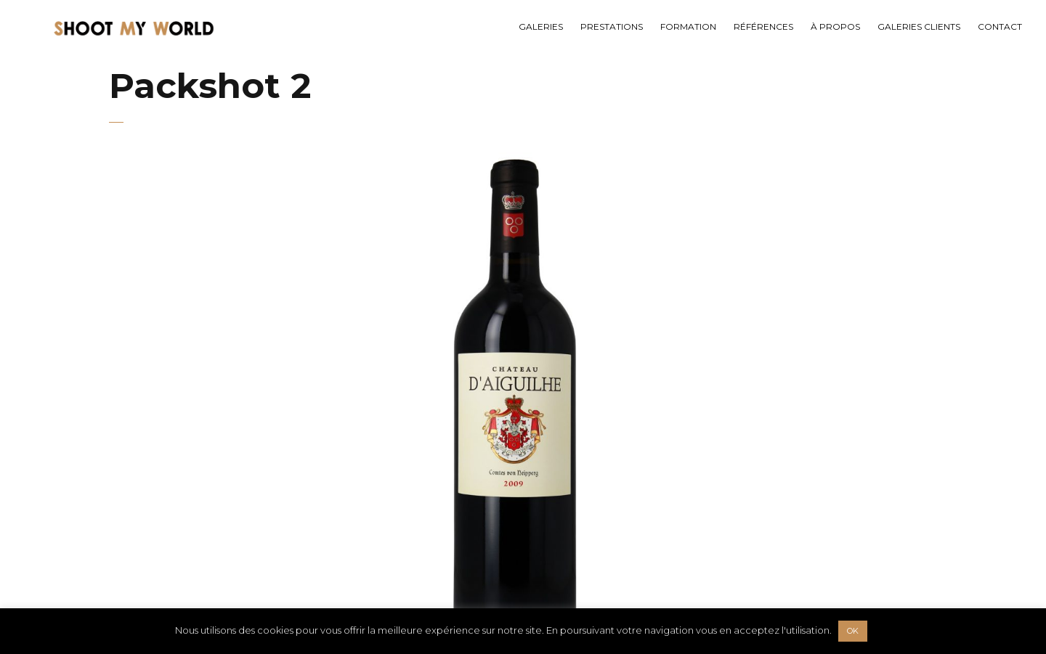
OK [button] (853, 631)
